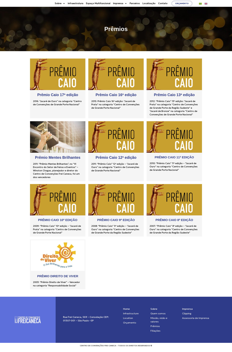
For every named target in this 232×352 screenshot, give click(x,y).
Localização (149, 5)
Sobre (60, 5)
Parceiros (135, 5)
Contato (162, 5)
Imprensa (120, 5)
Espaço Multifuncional (98, 5)
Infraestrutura (75, 5)
